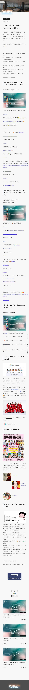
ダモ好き (5, 355)
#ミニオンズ (20, 171)
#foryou (7, 292)
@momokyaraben (7, 163)
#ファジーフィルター (20, 257)
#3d (15, 290)
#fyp (4, 292)
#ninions (18, 175)
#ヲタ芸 (7, 120)
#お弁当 (6, 171)
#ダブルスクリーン (11, 312)
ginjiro (6, 411)
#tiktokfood (21, 136)
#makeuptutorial (7, 310)
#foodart (5, 175)
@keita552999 (6, 284)
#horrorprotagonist (7, 308)
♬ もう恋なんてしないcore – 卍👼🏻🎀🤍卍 (13, 156)
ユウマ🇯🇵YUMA (6, 349)
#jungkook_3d (19, 290)
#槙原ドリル (18, 153)
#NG (4, 120)
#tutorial (19, 310)
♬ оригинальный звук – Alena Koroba (12, 260)
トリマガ (6, 643)
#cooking (9, 175)
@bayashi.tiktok (7, 132)
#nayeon (5, 240)
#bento (10, 171)
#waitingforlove (23, 118)
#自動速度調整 (14, 273)
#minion (14, 175)
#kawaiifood (20, 173)
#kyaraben (14, 173)
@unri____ (5, 253)
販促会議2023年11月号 (8, 482)
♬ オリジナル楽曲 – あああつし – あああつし (14, 193)
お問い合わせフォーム (11, 436)
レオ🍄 (4, 358)
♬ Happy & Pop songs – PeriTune (11, 179)
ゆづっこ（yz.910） (16, 513)
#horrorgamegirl (17, 308)
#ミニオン (14, 171)
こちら (22, 583)
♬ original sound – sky (8, 277)
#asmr (26, 136)
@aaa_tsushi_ (6, 186)
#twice (9, 238)
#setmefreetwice (21, 238)
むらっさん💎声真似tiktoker (10, 362)
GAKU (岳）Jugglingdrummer (10, 368)
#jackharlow (11, 290)
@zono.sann (6, 149)
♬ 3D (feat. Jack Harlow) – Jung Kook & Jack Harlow (15, 295)
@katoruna (5, 268)
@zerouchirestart (7, 114)
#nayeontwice (11, 240)
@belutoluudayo (7, 235)
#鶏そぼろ (8, 173)
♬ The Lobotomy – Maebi (9, 316)
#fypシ (15, 310)
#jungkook (5, 290)
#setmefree (14, 238)
